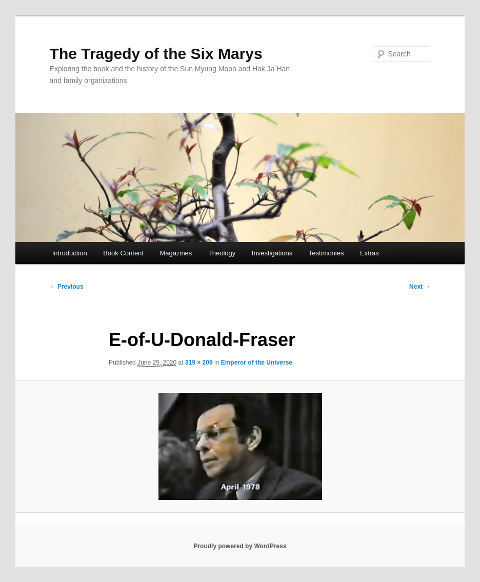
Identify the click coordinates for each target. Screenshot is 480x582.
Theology (221, 253)
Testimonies (326, 253)
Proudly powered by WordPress (239, 546)
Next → (419, 286)
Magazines (175, 253)
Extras (369, 253)
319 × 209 (199, 362)
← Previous (67, 286)
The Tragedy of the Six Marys (156, 53)
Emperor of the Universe (256, 362)
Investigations (272, 253)
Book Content (123, 253)
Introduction (69, 253)
